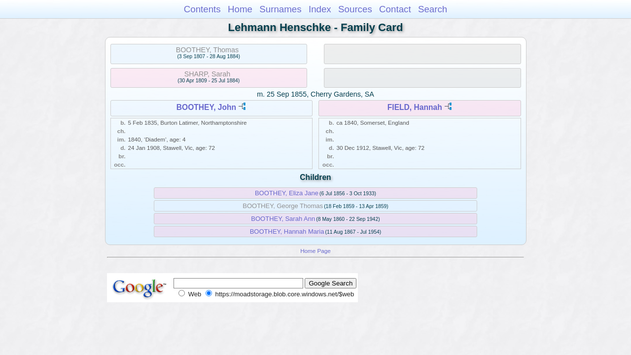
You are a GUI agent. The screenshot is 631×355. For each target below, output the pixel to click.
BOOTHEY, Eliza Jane (286, 193)
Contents (202, 9)
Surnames (280, 9)
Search (432, 9)
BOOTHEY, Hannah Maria (287, 231)
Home (240, 9)
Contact (395, 9)
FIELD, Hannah (414, 107)
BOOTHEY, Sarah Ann (283, 218)
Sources (355, 9)
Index (320, 9)
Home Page (315, 251)
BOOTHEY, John (206, 107)
